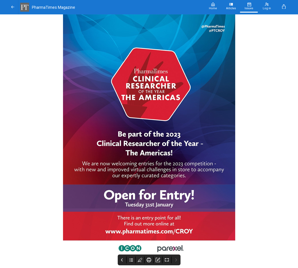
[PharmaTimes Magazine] (111, 7)
